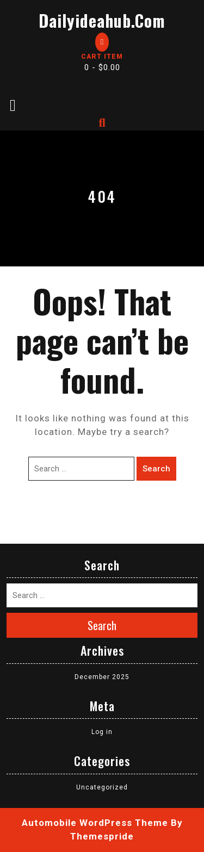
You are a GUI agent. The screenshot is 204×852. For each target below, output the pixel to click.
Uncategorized (102, 787)
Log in (102, 732)
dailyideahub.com (102, 20)
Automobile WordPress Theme (95, 822)
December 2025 (102, 677)
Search (156, 469)
